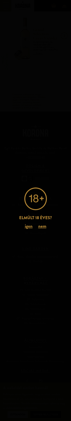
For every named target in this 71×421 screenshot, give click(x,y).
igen (29, 226)
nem (42, 226)
